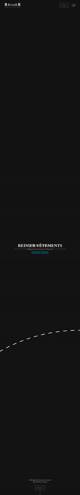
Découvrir (40, 488)
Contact (64, 5)
